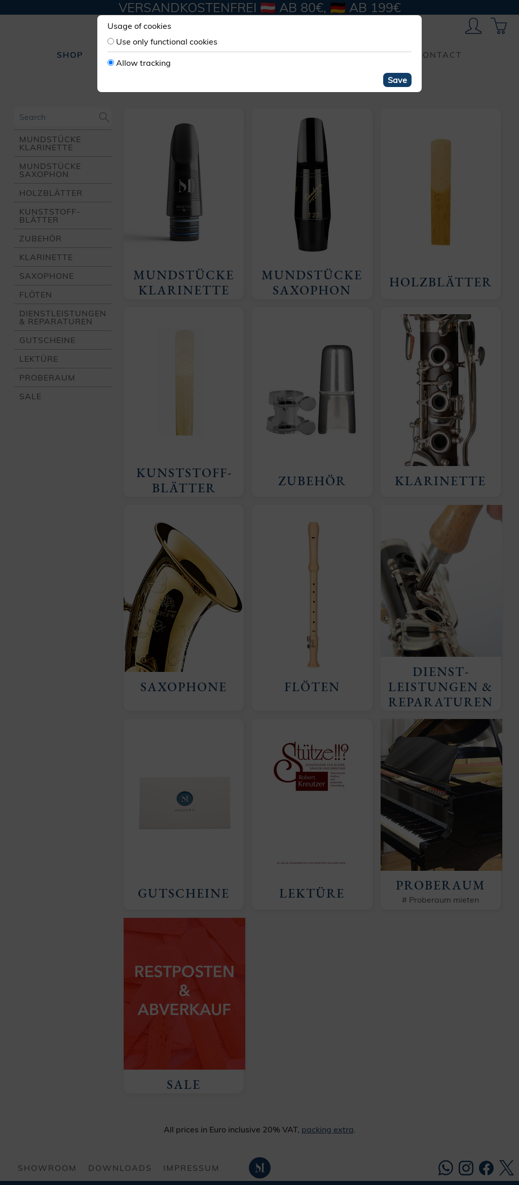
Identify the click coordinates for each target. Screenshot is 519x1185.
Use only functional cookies (166, 41)
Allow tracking (143, 63)
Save (397, 80)
